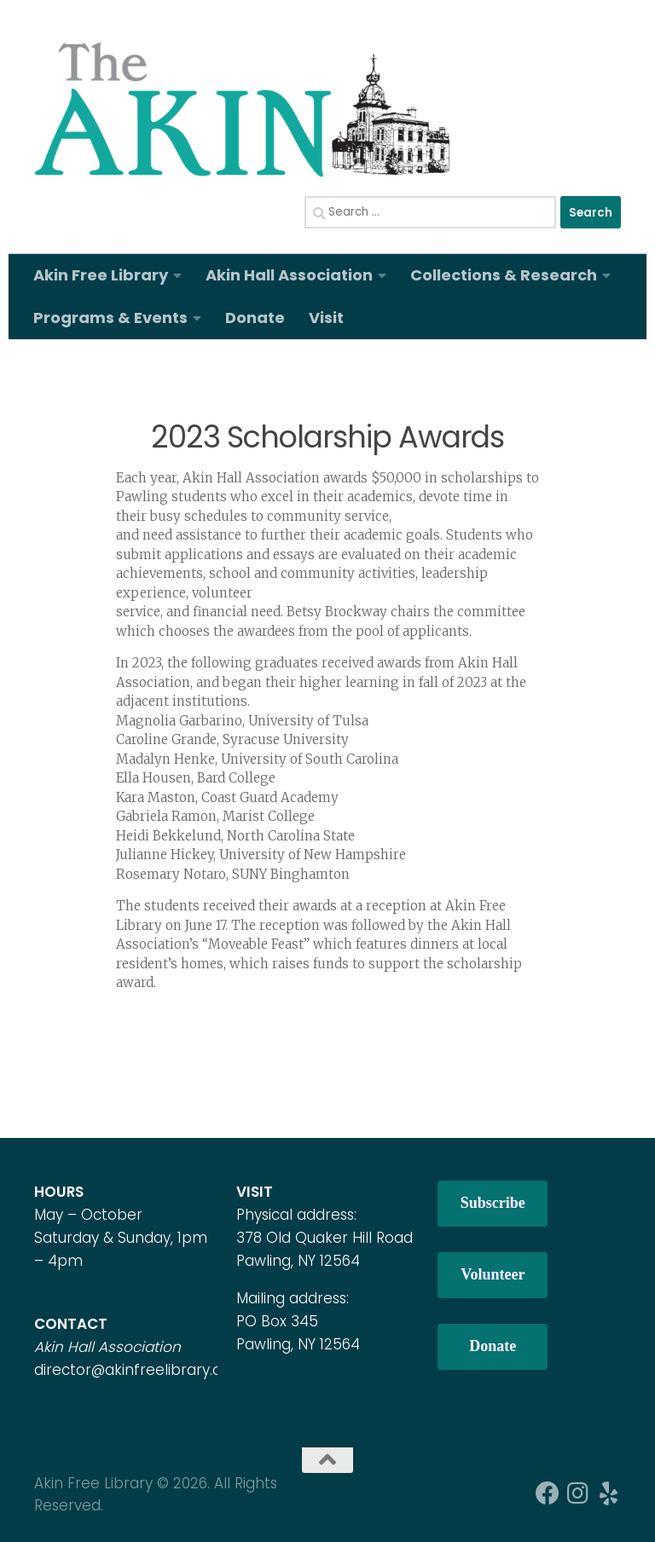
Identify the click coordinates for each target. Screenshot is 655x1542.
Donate (255, 317)
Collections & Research (503, 275)
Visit (326, 317)
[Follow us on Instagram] (578, 1493)
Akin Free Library (100, 275)
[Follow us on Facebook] (547, 1493)
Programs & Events (110, 317)
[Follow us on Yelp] (609, 1493)
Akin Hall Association (289, 275)
